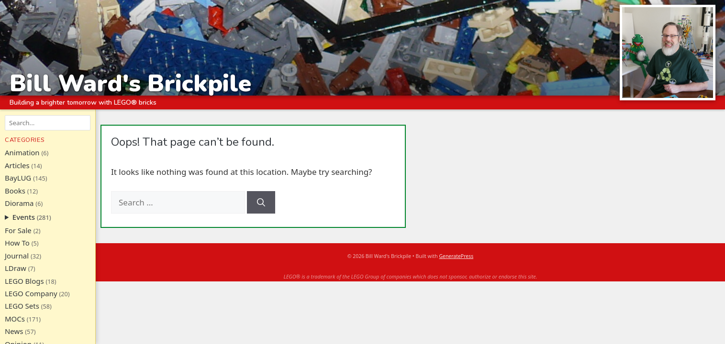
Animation (22, 152)
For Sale (18, 230)
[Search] (261, 202)
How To (17, 242)
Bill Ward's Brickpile (130, 82)
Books (15, 190)
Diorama (19, 203)
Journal (17, 255)
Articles (17, 165)
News (14, 331)
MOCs (15, 318)
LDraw (15, 268)
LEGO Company (31, 293)
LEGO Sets (22, 306)
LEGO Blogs (24, 281)
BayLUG (18, 178)
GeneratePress (456, 256)
